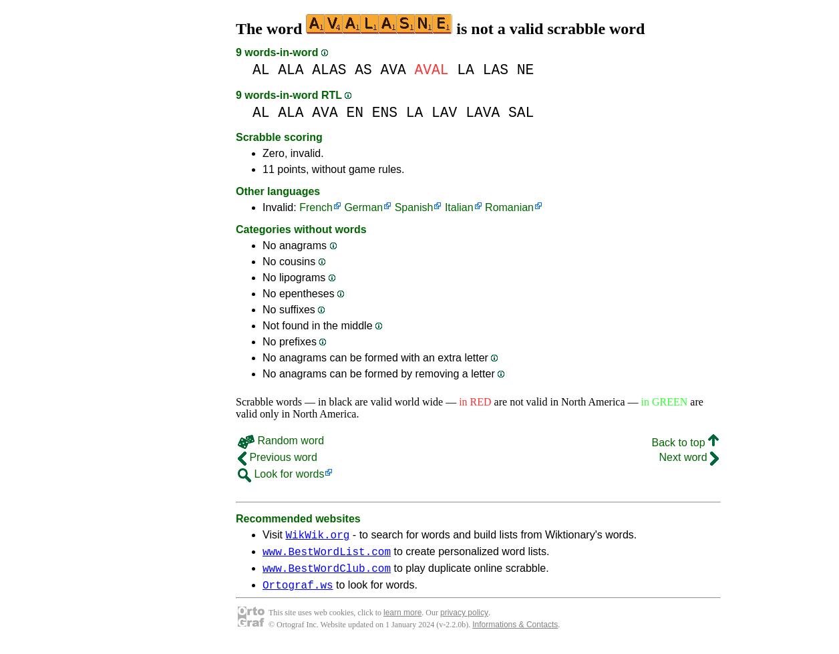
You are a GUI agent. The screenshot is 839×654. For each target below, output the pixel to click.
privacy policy (464, 620)
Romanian (509, 207)
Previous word (277, 457)
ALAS (329, 69)
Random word (281, 440)
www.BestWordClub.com (327, 573)
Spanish (414, 207)
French (316, 207)
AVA (392, 69)
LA (465, 69)
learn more (402, 620)
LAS (495, 69)
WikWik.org (317, 536)
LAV (444, 112)
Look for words (281, 474)
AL (261, 69)
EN (354, 112)
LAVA (483, 112)
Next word (689, 457)
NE (525, 69)
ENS (384, 112)
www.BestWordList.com (327, 555)
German (363, 207)
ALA (290, 69)
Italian (459, 207)
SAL (521, 112)
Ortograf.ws (298, 592)
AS (363, 69)
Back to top (685, 442)
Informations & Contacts (515, 632)
